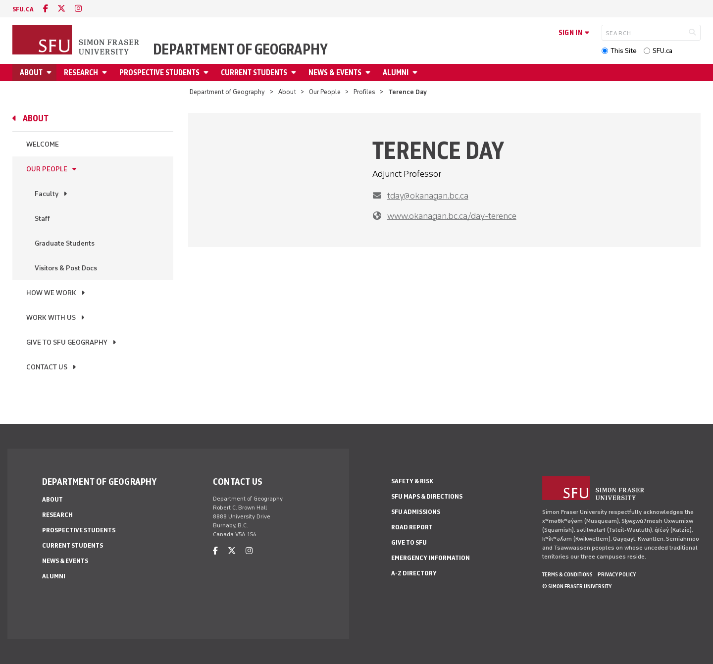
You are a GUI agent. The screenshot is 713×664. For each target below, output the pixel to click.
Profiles (364, 92)
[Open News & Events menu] (369, 72)
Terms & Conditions (567, 574)
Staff (42, 218)
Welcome (42, 144)
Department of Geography (240, 49)
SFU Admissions (415, 512)
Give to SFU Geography (66, 342)
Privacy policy (617, 574)
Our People (325, 92)
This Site (624, 51)
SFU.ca (662, 51)
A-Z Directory (414, 573)
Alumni (395, 72)
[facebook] (45, 8)
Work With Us (51, 317)
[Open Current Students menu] (295, 72)
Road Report (412, 527)
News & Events (334, 72)
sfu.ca (23, 9)
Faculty (46, 194)
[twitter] (61, 8)
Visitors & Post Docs (66, 268)
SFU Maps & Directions (426, 496)
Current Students (254, 72)
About (31, 72)
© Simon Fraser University (576, 586)
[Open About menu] (50, 72)
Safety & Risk (412, 481)
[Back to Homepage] (76, 40)
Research (81, 72)
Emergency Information (430, 558)
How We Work (51, 293)
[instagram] (78, 8)
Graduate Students (65, 243)
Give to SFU (409, 542)
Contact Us (46, 367)
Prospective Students (159, 72)
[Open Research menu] (106, 72)
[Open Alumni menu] (416, 72)
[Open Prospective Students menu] (207, 72)
